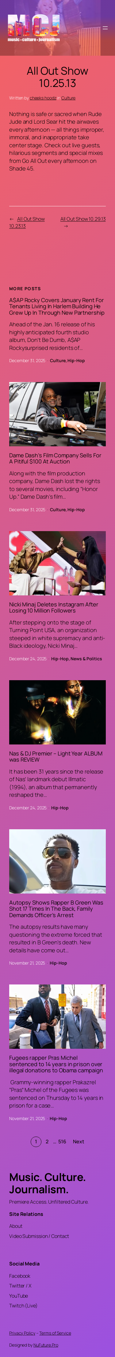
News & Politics (86, 659)
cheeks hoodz (43, 98)
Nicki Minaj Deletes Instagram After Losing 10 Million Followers (53, 607)
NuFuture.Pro (45, 1345)
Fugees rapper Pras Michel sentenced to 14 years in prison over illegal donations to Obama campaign (56, 1064)
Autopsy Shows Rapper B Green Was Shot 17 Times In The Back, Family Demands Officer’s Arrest (56, 908)
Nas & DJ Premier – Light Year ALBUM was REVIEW (55, 756)
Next (78, 1141)
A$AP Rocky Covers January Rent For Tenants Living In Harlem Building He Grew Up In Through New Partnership (57, 306)
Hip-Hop (76, 360)
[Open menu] (105, 28)
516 (62, 1141)
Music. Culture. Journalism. (47, 1183)
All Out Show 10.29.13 (83, 219)
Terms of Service (55, 1333)
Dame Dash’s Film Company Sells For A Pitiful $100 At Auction (55, 458)
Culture (68, 98)
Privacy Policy (22, 1333)
